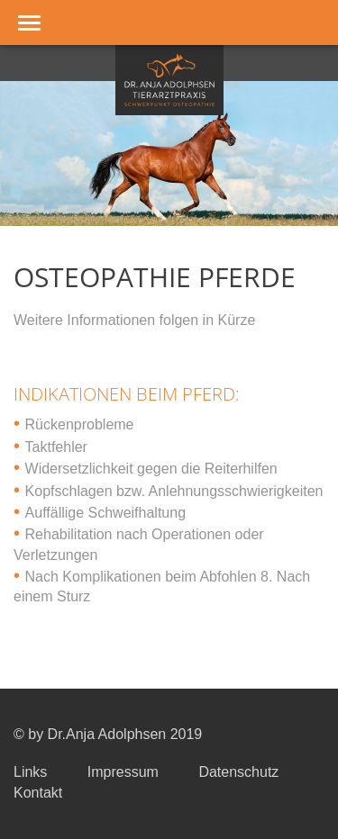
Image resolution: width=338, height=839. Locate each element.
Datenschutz (238, 772)
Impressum (123, 772)
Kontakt (38, 792)
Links (30, 772)
